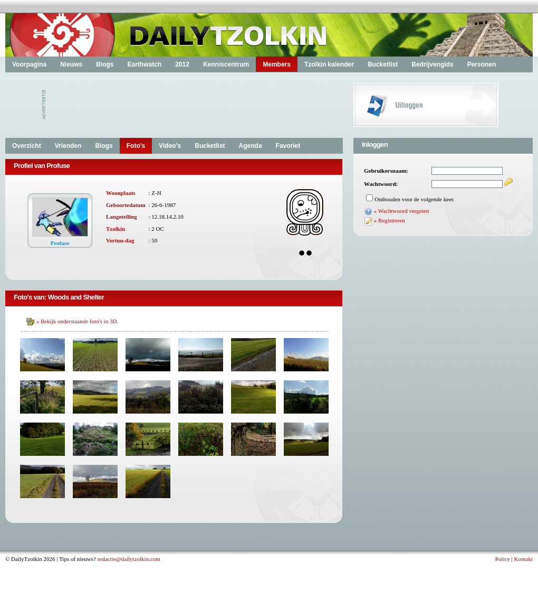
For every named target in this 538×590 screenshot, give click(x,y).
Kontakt (523, 559)
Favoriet (288, 145)
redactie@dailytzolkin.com (129, 559)
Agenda (250, 145)
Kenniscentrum (226, 64)
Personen (481, 64)
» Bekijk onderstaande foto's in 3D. (77, 321)
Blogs (104, 64)
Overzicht (26, 145)
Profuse (60, 243)
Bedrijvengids (432, 64)
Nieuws (71, 64)
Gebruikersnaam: (386, 170)
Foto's (136, 145)
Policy (502, 559)
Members (277, 64)
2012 (182, 64)
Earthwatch (144, 64)
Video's (170, 145)
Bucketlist (383, 64)
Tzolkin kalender (329, 64)
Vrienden (68, 145)
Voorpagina (29, 64)
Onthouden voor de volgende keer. (414, 199)
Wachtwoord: (381, 184)
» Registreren (389, 220)
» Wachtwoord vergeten (401, 211)
